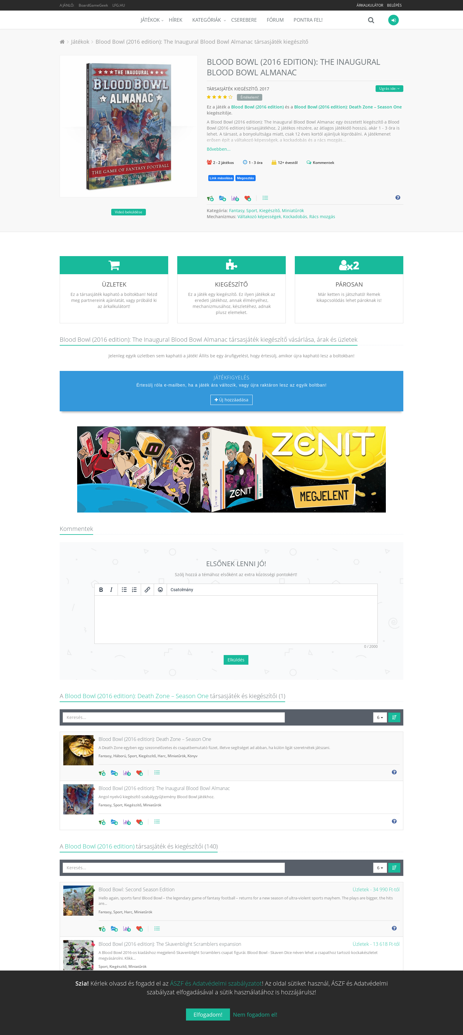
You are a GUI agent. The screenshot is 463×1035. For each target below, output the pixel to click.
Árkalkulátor (370, 5)
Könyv (192, 711)
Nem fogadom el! (255, 1014)
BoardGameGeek (93, 5)
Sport (251, 210)
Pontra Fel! (308, 20)
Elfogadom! (208, 1014)
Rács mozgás (322, 216)
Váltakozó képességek (259, 216)
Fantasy (236, 210)
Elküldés (236, 615)
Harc (162, 711)
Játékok (150, 20)
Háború (119, 711)
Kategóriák (207, 20)
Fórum (275, 20)
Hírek (175, 20)
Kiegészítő (269, 210)
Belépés (394, 5)
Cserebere (244, 20)
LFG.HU (118, 5)
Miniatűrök (293, 210)
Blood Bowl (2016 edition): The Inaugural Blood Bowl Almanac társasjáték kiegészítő (202, 41)
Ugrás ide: (389, 88)
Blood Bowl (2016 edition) (257, 107)
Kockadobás (295, 216)
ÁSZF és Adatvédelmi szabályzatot (216, 983)
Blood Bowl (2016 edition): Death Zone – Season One (348, 107)
